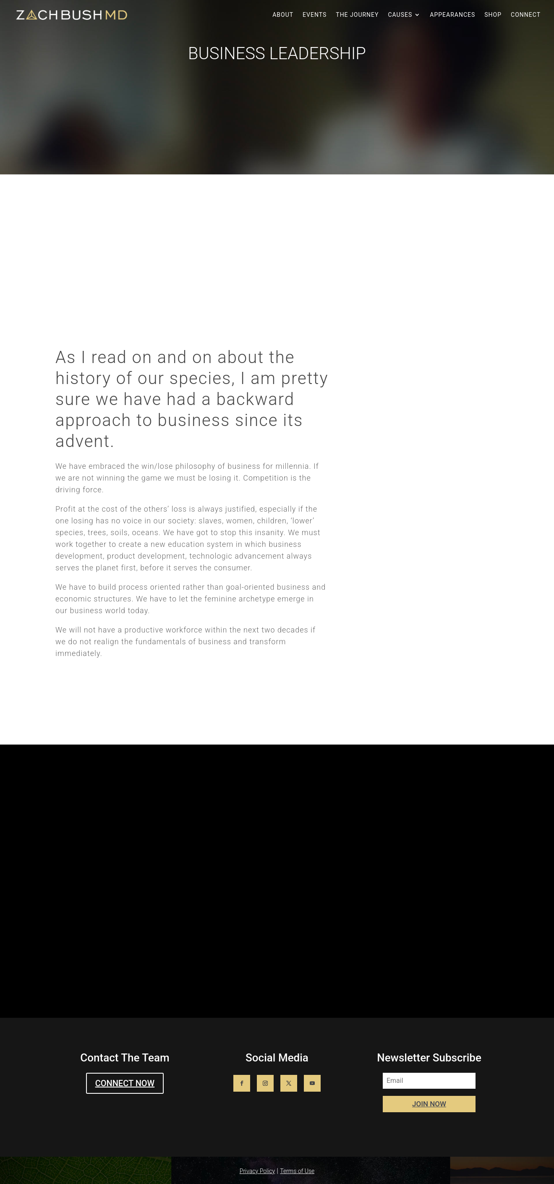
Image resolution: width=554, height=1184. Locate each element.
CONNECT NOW (125, 1083)
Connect (526, 15)
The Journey (357, 15)
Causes (400, 15)
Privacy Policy (257, 1171)
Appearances (452, 15)
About (282, 15)
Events (315, 15)
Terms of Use (297, 1171)
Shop (493, 15)
